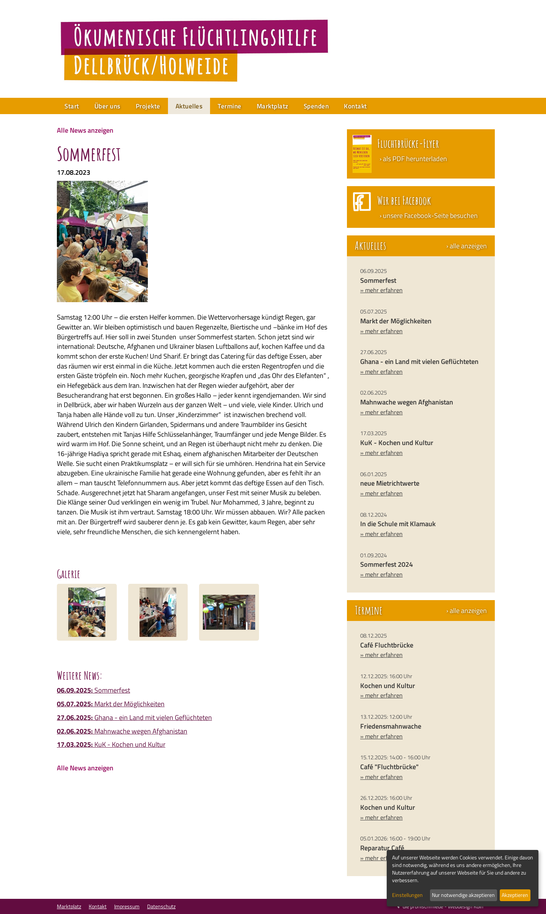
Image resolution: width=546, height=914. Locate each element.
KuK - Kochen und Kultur (111, 744)
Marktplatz (273, 106)
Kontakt (355, 106)
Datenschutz (161, 906)
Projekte (148, 106)
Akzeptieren (515, 895)
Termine (230, 106)
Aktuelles (189, 106)
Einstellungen (407, 895)
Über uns (107, 106)
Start (71, 106)
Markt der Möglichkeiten (111, 704)
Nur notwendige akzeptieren (463, 895)
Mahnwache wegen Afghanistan (122, 731)
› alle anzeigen (466, 246)
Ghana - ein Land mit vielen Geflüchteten (134, 717)
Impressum (127, 906)
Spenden (316, 106)
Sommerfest (93, 690)
